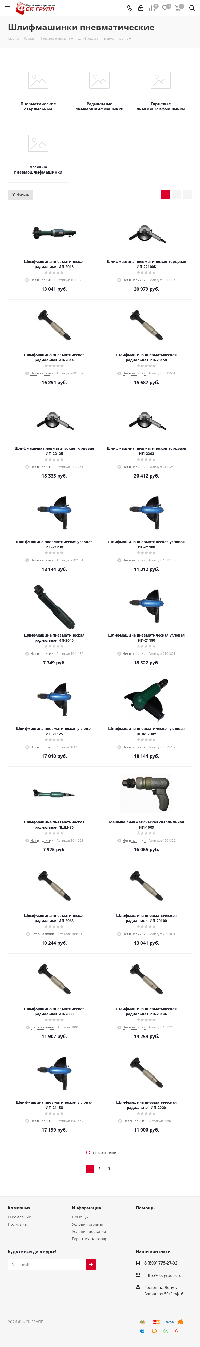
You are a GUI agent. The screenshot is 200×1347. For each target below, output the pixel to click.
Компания (19, 1208)
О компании (20, 1216)
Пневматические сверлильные (38, 106)
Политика (17, 1224)
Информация (86, 1208)
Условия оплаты (87, 1224)
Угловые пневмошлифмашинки (38, 169)
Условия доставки (89, 1231)
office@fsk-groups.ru (163, 1275)
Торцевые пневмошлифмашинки (160, 106)
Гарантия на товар (89, 1238)
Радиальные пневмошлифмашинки (99, 106)
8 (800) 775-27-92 (160, 1263)
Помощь (80, 1216)
